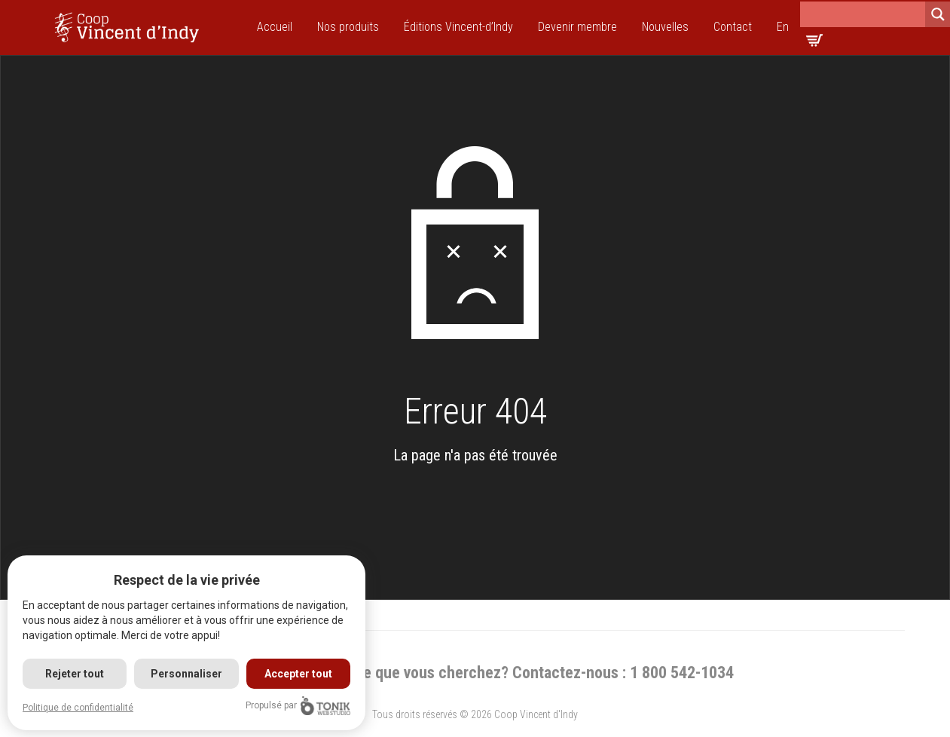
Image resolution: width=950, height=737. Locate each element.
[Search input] (862, 14)
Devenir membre (577, 27)
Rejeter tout (74, 674)
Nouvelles (665, 27)
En (783, 27)
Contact (732, 27)
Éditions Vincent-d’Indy (458, 27)
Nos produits (348, 27)
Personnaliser (186, 674)
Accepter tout (298, 674)
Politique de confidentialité (78, 707)
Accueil (274, 27)
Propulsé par (298, 705)
